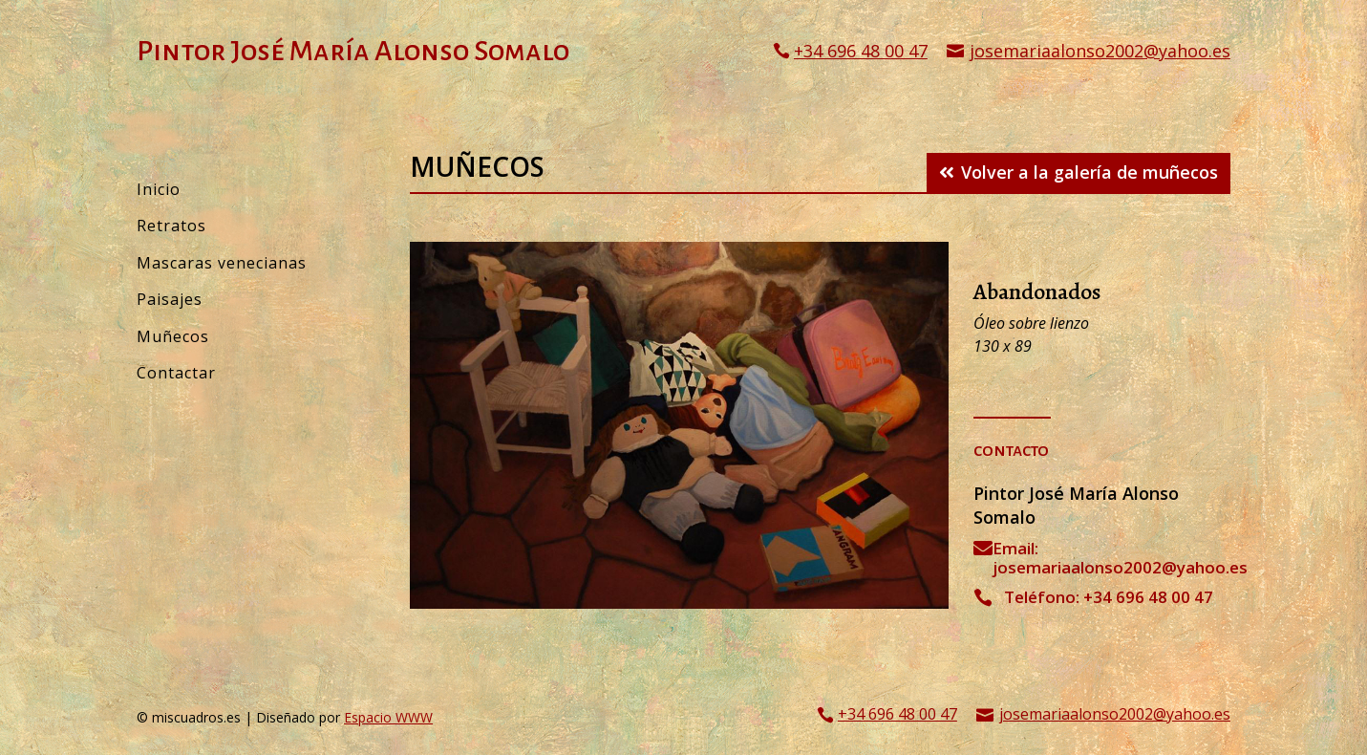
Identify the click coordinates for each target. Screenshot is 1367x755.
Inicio (159, 189)
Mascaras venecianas (222, 262)
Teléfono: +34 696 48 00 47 (1108, 597)
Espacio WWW (388, 717)
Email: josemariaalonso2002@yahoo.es (1120, 557)
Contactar (176, 372)
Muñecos (173, 336)
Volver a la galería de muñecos (1089, 172)
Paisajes (170, 299)
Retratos (171, 225)
